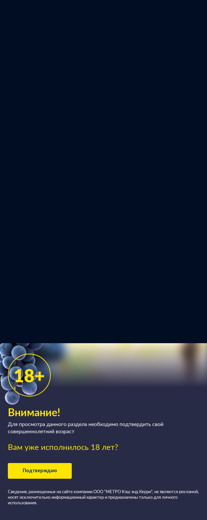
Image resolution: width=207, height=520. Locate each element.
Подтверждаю (40, 470)
